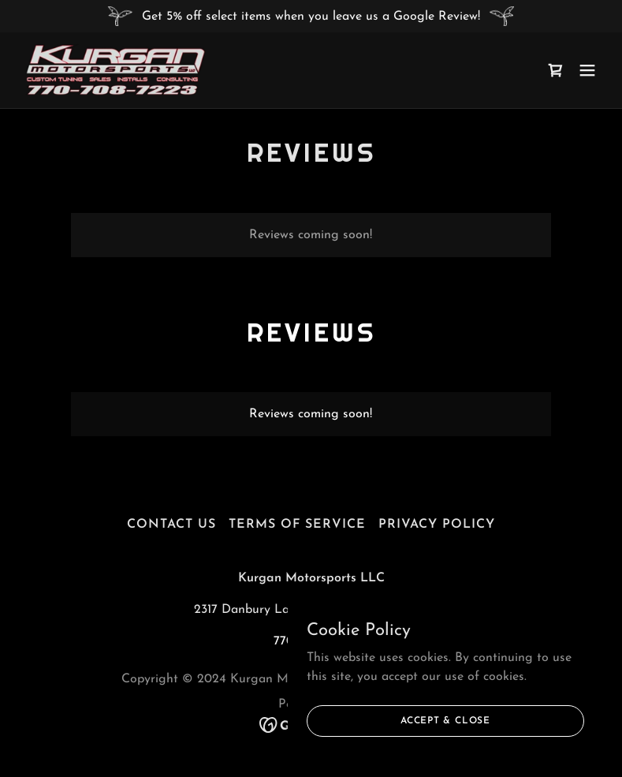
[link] (115, 70)
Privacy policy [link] (436, 524)
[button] (587, 70)
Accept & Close (445, 720)
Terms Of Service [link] (297, 524)
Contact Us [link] (171, 524)
